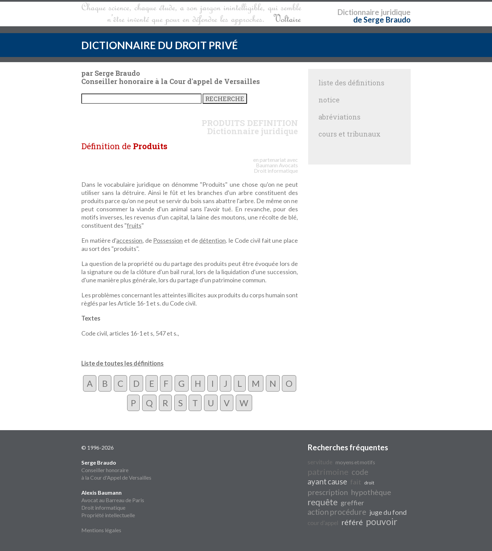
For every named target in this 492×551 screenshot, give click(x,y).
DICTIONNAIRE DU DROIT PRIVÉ (159, 45)
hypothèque (371, 492)
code (360, 472)
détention (212, 240)
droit (369, 482)
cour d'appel (323, 522)
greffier (352, 502)
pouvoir (381, 521)
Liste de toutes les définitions (122, 363)
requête (323, 502)
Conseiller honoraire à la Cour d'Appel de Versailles (116, 470)
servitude (320, 462)
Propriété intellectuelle (108, 515)
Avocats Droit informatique (276, 168)
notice (329, 99)
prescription (328, 492)
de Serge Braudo (382, 19)
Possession (168, 240)
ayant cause (327, 481)
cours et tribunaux (349, 133)
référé (352, 522)
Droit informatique (103, 507)
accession (129, 240)
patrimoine (328, 472)
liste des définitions (351, 82)
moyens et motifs (355, 462)
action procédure (337, 512)
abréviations (339, 116)
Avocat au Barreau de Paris (112, 500)
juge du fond (388, 512)
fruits (134, 225)
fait (355, 482)
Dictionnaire (358, 12)
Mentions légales (101, 530)
